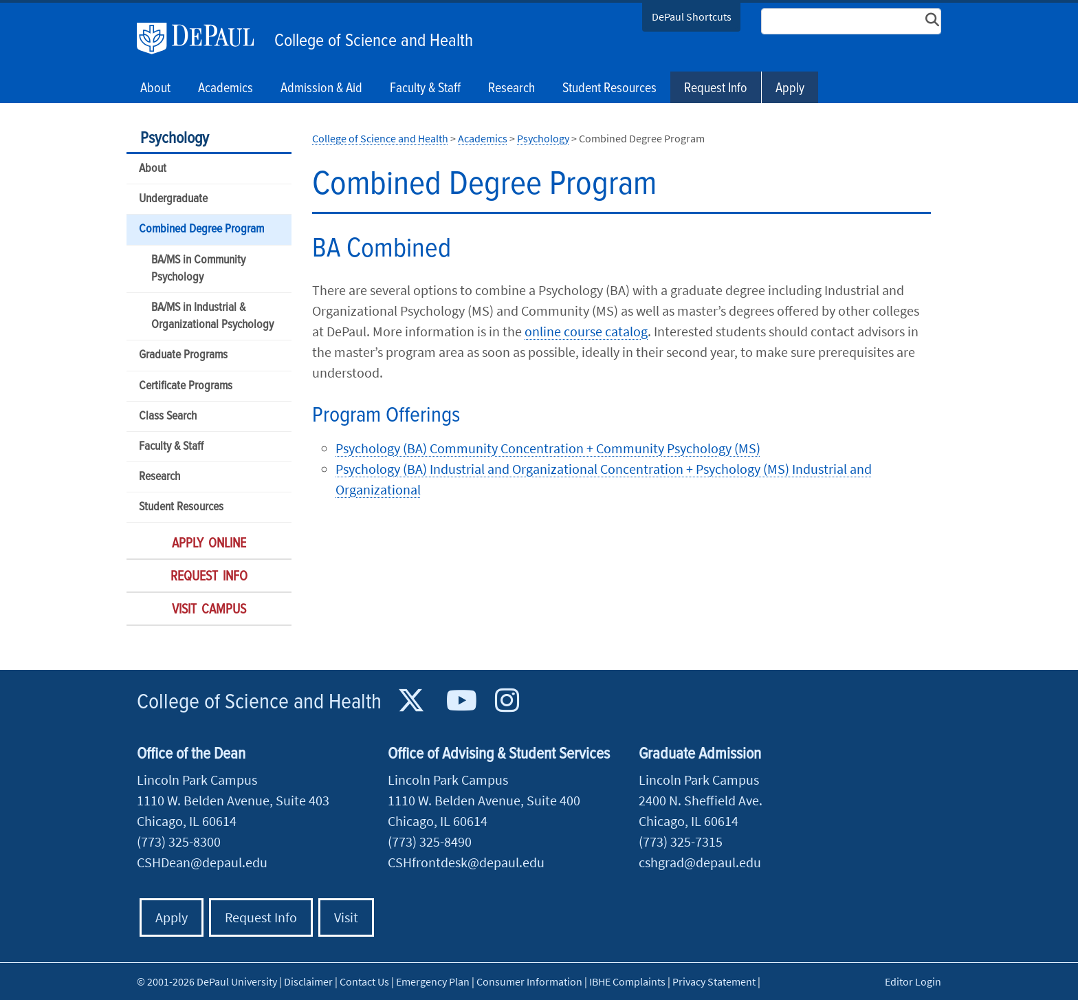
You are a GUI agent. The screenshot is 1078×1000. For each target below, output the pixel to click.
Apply (790, 89)
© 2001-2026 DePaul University (207, 981)
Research (159, 477)
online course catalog (586, 331)
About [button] (155, 89)
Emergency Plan (433, 981)
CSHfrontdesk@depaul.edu (466, 862)
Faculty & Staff (171, 447)
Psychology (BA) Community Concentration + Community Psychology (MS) (548, 448)
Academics (482, 138)
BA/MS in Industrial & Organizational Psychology (212, 316)
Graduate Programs (183, 355)
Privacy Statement (714, 981)
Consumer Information (529, 981)
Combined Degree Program (201, 229)
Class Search (168, 416)
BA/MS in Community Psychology (198, 268)
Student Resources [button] (609, 89)
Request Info (715, 89)
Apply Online (209, 544)
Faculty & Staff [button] (425, 89)
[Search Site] (851, 21)
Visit (346, 917)
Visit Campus (209, 610)
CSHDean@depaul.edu (202, 862)
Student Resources (181, 507)
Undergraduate (173, 199)
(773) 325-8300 (179, 841)
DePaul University (202, 38)
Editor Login (913, 981)
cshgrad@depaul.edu (700, 862)
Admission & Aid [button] (321, 89)
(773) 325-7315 (681, 841)
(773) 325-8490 (430, 841)
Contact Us (364, 981)
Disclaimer (308, 981)
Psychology (174, 138)
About (152, 169)
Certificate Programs (185, 386)
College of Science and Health (373, 41)
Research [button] (511, 89)
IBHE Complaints (627, 981)
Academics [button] (225, 89)
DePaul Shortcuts (692, 16)
